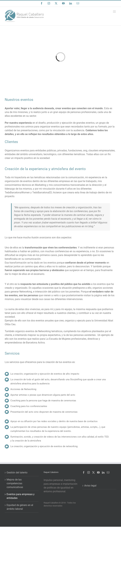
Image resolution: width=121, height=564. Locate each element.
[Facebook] (83, 472)
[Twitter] (93, 472)
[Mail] (108, 472)
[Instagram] (88, 472)
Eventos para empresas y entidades (21, 496)
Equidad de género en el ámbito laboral (20, 507)
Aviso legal (90, 485)
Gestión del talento (17, 472)
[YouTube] (98, 472)
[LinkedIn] (103, 472)
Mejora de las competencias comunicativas (15, 483)
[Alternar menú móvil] (114, 11)
